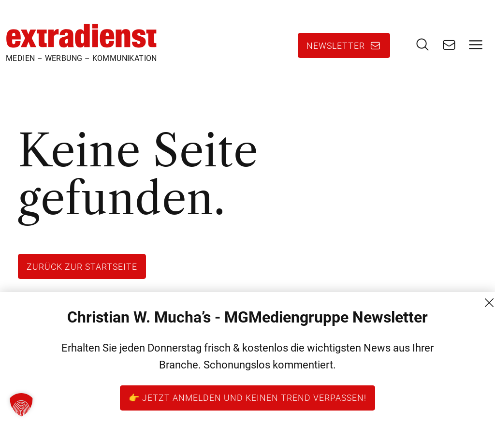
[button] (21, 404)
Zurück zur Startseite (82, 266)
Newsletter (335, 45)
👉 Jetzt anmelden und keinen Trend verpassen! (247, 397)
